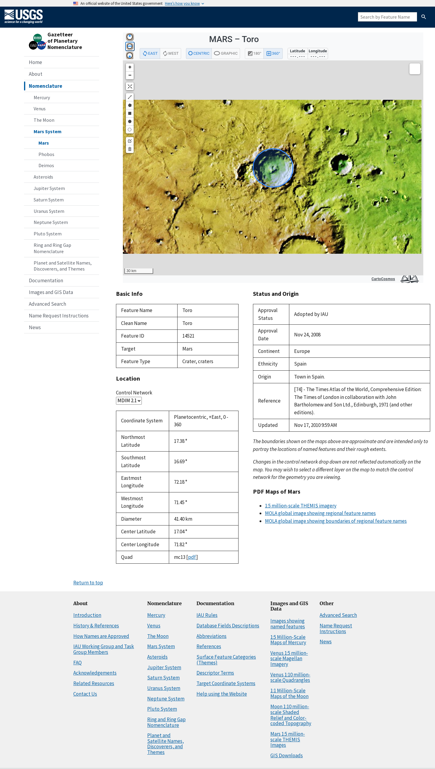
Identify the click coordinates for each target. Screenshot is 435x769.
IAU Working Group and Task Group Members (103, 649)
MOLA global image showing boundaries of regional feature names (336, 521)
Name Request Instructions (59, 315)
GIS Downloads (286, 755)
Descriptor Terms (215, 672)
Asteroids (43, 177)
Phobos (46, 154)
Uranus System (49, 211)
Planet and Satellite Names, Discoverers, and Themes (63, 266)
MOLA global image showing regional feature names (320, 513)
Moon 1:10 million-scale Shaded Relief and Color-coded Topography (290, 715)
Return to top (88, 582)
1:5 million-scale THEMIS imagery (300, 505)
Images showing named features (287, 623)
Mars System (48, 131)
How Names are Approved (101, 636)
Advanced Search (47, 304)
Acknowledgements (95, 672)
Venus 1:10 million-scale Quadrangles (290, 677)
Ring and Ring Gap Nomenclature (52, 248)
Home (35, 62)
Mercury (42, 97)
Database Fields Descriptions (227, 625)
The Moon (44, 120)
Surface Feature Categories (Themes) (226, 660)
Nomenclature (45, 86)
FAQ (77, 662)
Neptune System (51, 222)
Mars (43, 143)
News (35, 327)
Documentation (46, 280)
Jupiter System (49, 188)
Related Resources (93, 683)
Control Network (134, 392)
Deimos (46, 165)
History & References (96, 625)
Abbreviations (211, 636)
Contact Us (85, 694)
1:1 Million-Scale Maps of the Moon (289, 693)
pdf (192, 557)
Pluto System (48, 234)
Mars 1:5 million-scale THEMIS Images (287, 739)
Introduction (87, 615)
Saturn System (49, 200)
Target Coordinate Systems (225, 683)
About (35, 74)
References (208, 646)
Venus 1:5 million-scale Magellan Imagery (289, 658)
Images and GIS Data (51, 292)
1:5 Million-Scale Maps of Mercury (288, 640)
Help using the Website (221, 694)
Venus (40, 109)
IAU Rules (207, 615)
